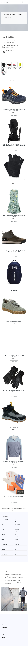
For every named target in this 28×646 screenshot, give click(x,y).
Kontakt (3, 637)
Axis (2, 521)
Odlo (16, 554)
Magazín (3, 624)
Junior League (18, 531)
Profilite (3, 549)
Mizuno (16, 552)
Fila (2, 557)
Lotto (2, 552)
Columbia (17, 526)
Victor (2, 529)
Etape (2, 546)
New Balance (4, 554)
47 (15, 521)
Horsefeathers (4, 544)
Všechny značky (5, 622)
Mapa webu (4, 627)
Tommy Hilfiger (4, 519)
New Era (16, 546)
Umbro (2, 536)
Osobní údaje (4, 631)
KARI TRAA (17, 541)
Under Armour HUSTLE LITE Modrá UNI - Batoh (14, 285)
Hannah (16, 539)
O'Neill (2, 539)
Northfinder (3, 526)
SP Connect (17, 529)
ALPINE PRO (17, 524)
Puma (16, 534)
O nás (3, 634)
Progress (3, 534)
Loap (2, 531)
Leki (16, 557)
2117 (16, 519)
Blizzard (3, 541)
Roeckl (16, 536)
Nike (2, 524)
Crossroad (17, 544)
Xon (15, 549)
